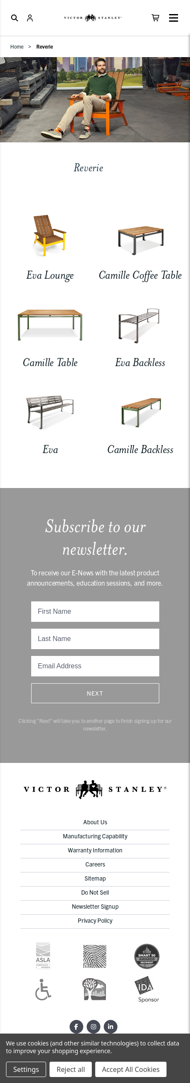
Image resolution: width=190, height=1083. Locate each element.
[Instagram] (93, 1027)
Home (16, 46)
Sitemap (95, 878)
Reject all (70, 1069)
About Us (95, 822)
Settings (26, 1069)
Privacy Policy (95, 920)
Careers (95, 864)
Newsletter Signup (95, 906)
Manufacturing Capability (95, 836)
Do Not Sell (95, 892)
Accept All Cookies (131, 1069)
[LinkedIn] (110, 1027)
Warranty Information (95, 850)
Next (95, 693)
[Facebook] (76, 1027)
